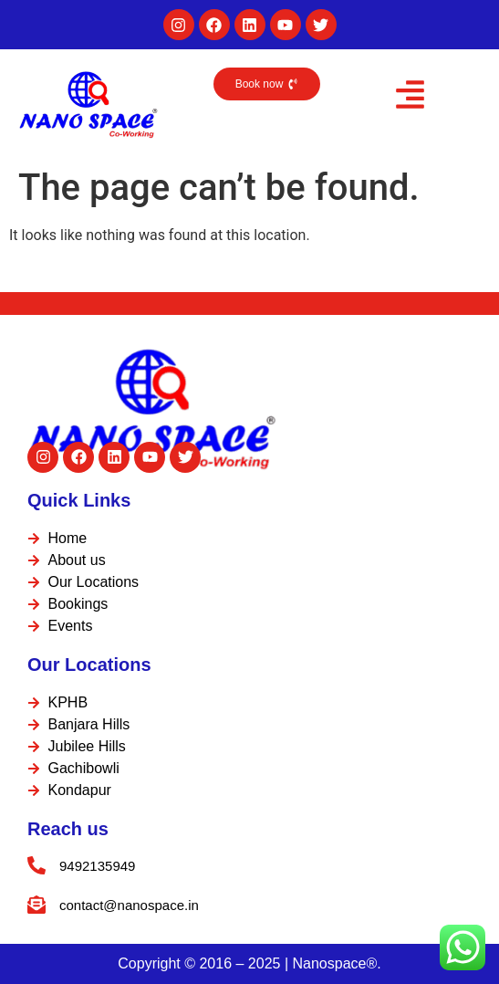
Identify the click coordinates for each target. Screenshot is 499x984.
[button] (409, 98)
